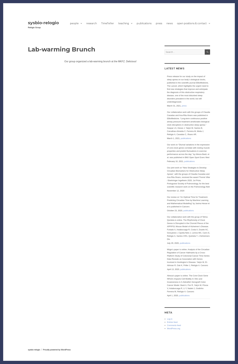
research (91, 23)
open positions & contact (192, 23)
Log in (169, 319)
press (159, 23)
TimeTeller (107, 23)
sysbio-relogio (43, 22)
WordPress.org (173, 328)
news (169, 23)
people (74, 23)
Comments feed (174, 325)
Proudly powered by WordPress (57, 350)
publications (144, 23)
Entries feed (172, 322)
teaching (123, 23)
